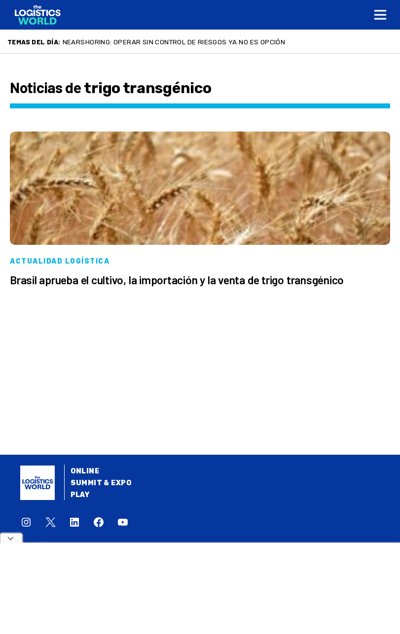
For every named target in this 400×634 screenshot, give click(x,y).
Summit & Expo (101, 483)
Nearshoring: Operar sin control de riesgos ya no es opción (174, 42)
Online (85, 471)
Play (80, 495)
